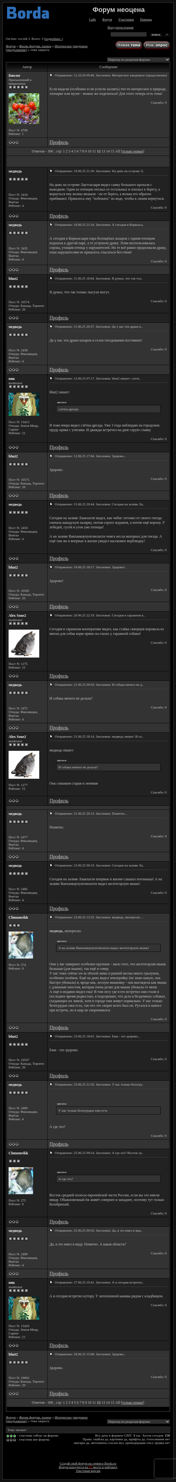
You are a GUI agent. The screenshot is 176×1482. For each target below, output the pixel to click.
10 (89, 151)
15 (112, 151)
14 (108, 151)
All (117, 151)
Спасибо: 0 (158, 102)
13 (103, 151)
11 (94, 151)
